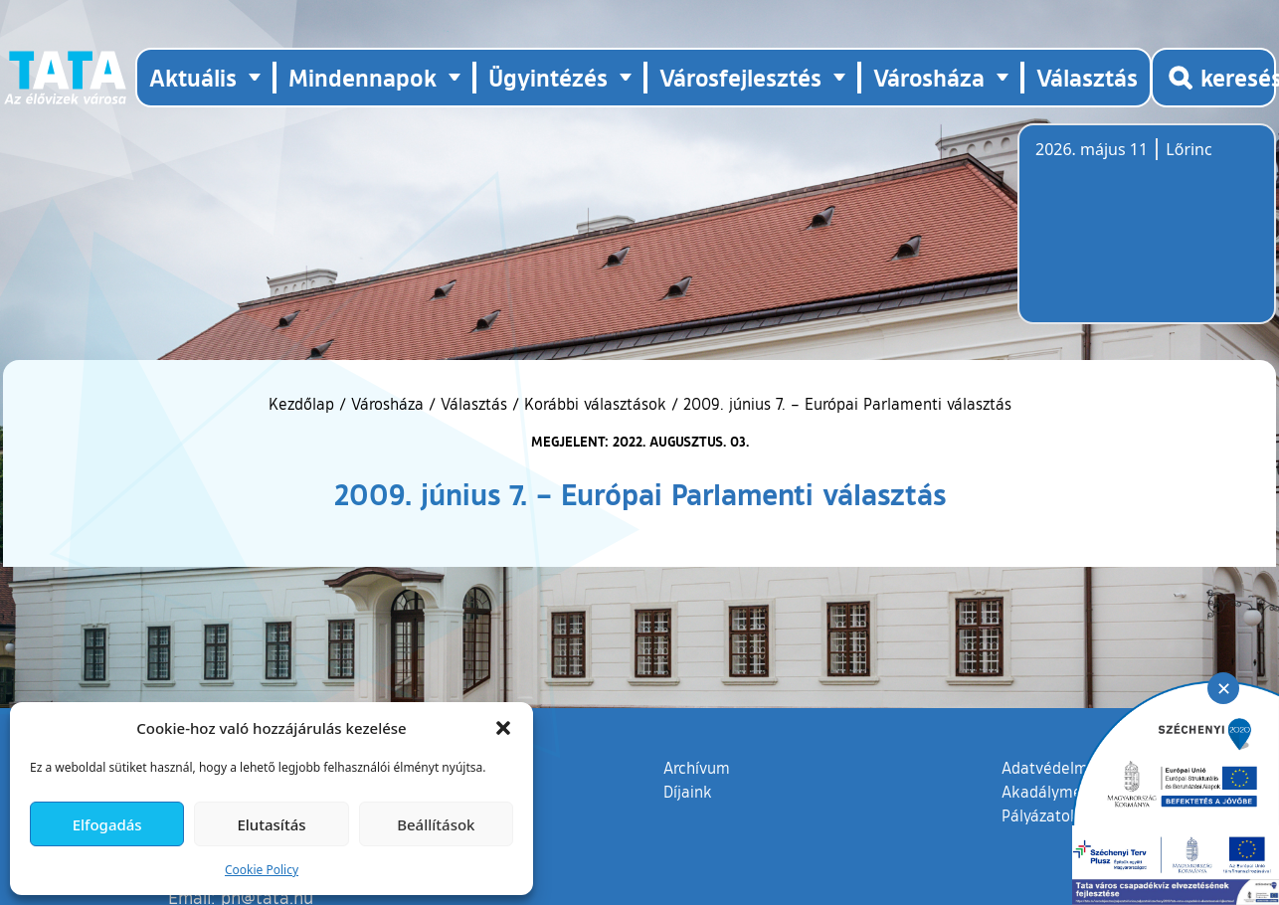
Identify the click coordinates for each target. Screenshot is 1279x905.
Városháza (387, 404)
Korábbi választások (595, 404)
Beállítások (435, 824)
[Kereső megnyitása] (1213, 77)
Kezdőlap (304, 404)
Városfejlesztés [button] (740, 77)
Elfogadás (107, 824)
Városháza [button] (929, 77)
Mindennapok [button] (362, 77)
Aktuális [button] (193, 77)
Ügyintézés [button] (548, 77)
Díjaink (687, 792)
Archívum (696, 767)
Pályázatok (1040, 815)
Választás (1087, 77)
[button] (503, 728)
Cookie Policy (261, 869)
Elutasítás (271, 824)
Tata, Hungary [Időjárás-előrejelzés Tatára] (1146, 235)
